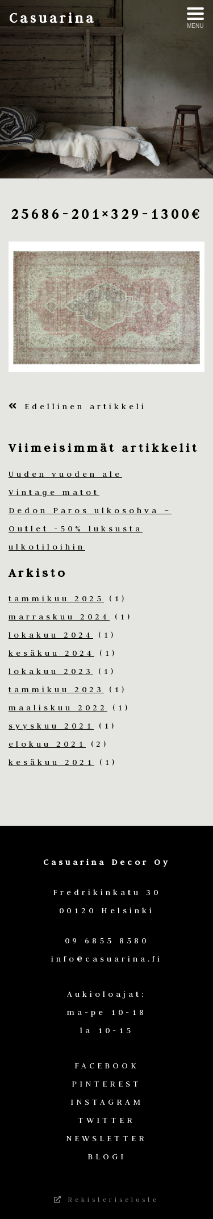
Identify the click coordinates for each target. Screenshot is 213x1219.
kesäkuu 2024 (51, 653)
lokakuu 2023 (51, 671)
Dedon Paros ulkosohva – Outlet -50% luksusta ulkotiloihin (90, 528)
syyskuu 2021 (51, 726)
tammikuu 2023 (56, 689)
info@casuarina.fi (106, 959)
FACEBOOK (106, 1065)
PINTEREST (106, 1084)
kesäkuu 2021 (51, 762)
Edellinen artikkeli (78, 406)
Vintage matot (54, 492)
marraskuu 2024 (59, 616)
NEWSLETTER (106, 1138)
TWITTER (106, 1120)
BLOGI (106, 1156)
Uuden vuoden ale (65, 474)
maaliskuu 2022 (58, 707)
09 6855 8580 (107, 940)
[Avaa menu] (195, 18)
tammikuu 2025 (56, 598)
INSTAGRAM (106, 1102)
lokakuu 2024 (51, 635)
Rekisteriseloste (106, 1200)
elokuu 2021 (47, 744)
